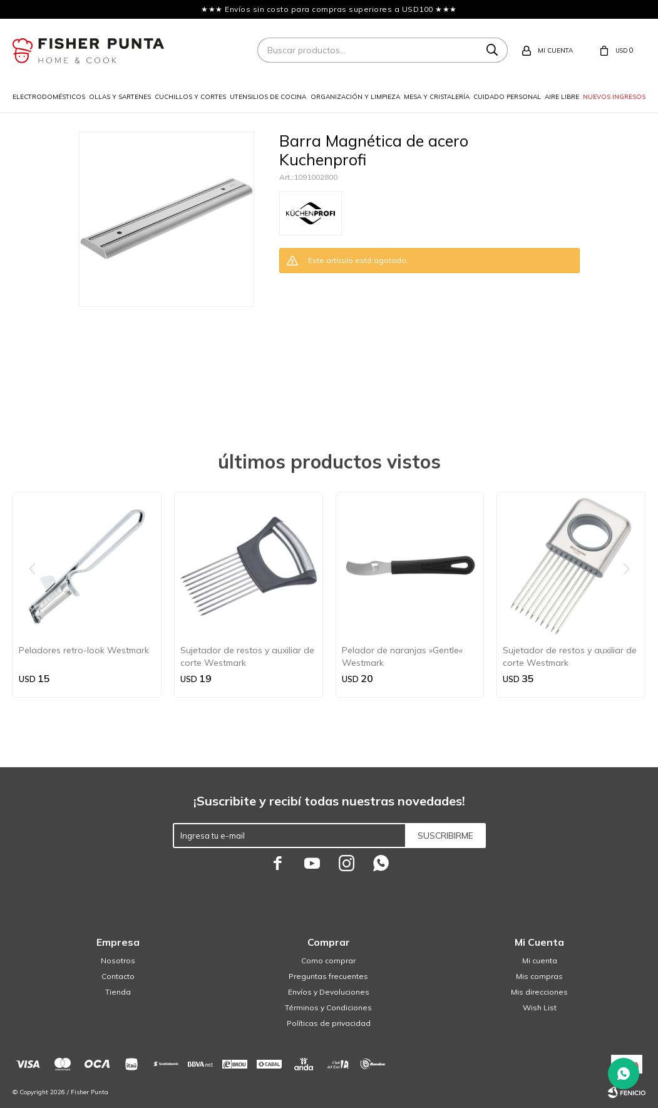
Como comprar (328, 960)
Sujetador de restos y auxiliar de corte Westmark (247, 656)
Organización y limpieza (355, 97)
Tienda (118, 992)
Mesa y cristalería (437, 97)
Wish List (540, 1007)
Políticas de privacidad (329, 1023)
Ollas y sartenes (120, 97)
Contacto (118, 976)
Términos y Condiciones (328, 1007)
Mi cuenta (539, 960)
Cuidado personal (507, 97)
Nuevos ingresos (614, 97)
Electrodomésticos (49, 97)
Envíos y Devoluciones (328, 992)
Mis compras (539, 976)
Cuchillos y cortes (190, 97)
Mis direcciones (539, 992)
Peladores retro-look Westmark (84, 650)
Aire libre (562, 97)
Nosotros (118, 960)
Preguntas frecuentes (328, 976)
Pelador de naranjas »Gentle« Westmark (402, 656)
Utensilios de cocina (268, 97)
